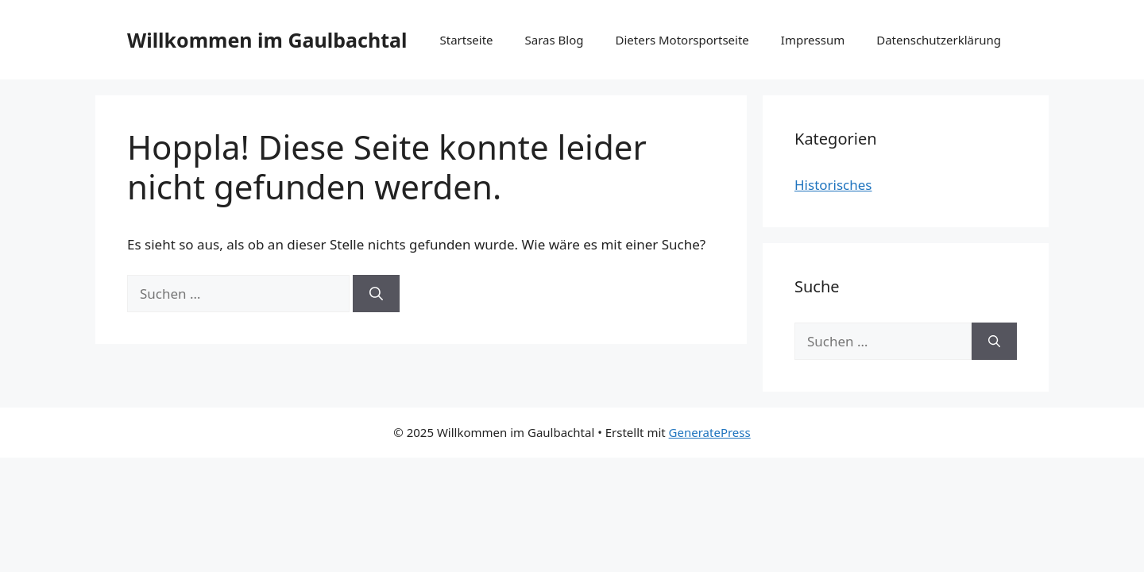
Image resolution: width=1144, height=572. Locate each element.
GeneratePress (710, 432)
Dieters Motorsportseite (682, 40)
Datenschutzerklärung (938, 40)
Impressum (812, 40)
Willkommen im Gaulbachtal (267, 39)
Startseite (466, 40)
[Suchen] (376, 294)
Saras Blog (554, 40)
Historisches (833, 185)
